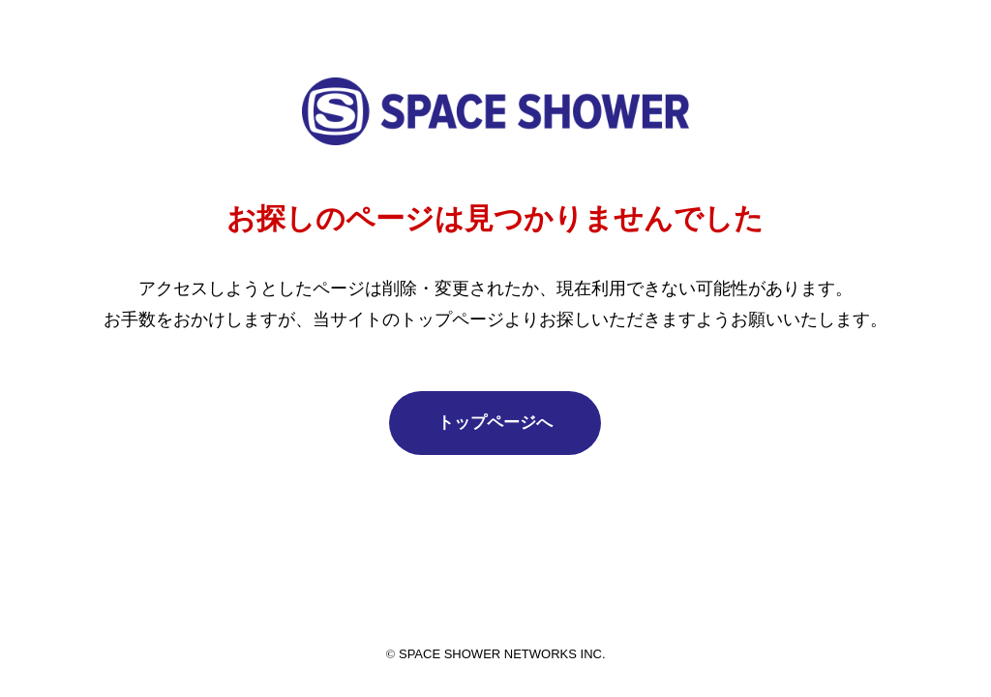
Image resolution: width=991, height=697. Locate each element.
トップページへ (495, 422)
